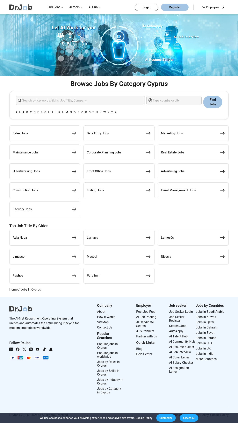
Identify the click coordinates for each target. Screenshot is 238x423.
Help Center (144, 354)
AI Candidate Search (145, 324)
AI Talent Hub (178, 336)
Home (13, 289)
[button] (166, 418)
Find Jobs (53, 7)
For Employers (210, 7)
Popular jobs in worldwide (107, 354)
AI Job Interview (180, 352)
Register (175, 7)
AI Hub (93, 7)
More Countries (206, 359)
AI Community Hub (182, 341)
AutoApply (176, 331)
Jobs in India (204, 354)
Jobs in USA (204, 343)
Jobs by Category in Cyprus (109, 390)
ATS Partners (145, 331)
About (101, 312)
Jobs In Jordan (206, 338)
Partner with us (146, 336)
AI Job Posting (146, 317)
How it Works (106, 317)
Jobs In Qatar (205, 322)
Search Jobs (177, 326)
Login (146, 7)
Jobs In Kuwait (206, 317)
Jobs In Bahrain (206, 327)
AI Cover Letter (179, 357)
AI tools (74, 7)
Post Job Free (145, 312)
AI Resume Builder (181, 347)
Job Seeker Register (176, 318)
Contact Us (104, 327)
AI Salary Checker (181, 362)
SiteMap (103, 322)
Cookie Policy (144, 417)
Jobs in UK (203, 348)
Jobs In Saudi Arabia (210, 312)
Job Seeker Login (181, 312)
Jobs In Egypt (205, 333)
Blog (139, 349)
